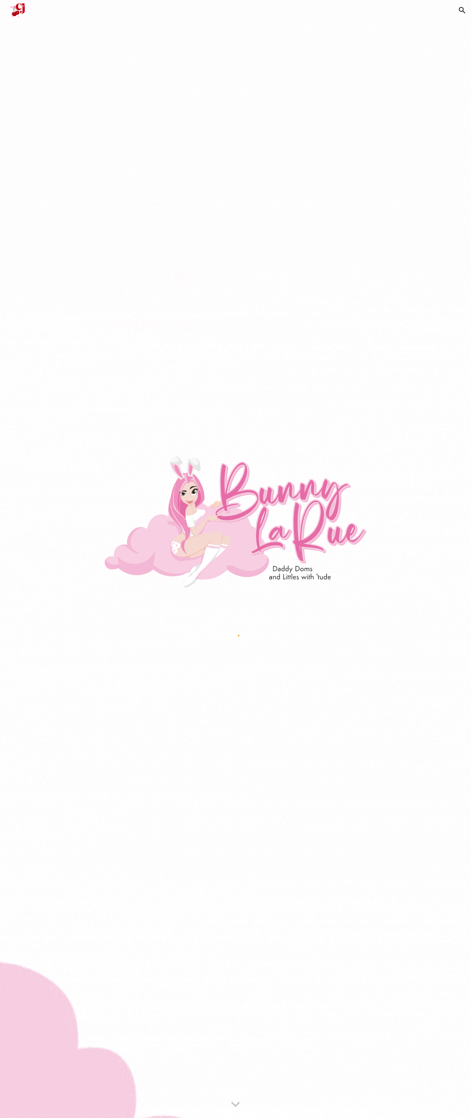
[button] (462, 10)
